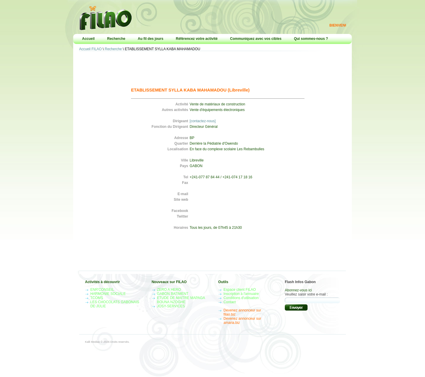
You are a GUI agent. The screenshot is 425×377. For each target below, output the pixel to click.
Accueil (88, 39)
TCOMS (96, 298)
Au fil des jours (151, 39)
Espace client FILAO (239, 290)
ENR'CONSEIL (102, 290)
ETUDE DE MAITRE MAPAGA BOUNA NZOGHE (181, 300)
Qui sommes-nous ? (311, 39)
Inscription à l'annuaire (241, 294)
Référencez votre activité (197, 39)
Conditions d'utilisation (241, 298)
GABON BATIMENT (172, 294)
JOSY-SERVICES (171, 306)
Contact (229, 302)
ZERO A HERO (169, 290)
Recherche (116, 39)
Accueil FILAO (90, 49)
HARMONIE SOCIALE (108, 294)
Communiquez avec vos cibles (256, 39)
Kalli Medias (92, 341)
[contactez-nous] (203, 121)
